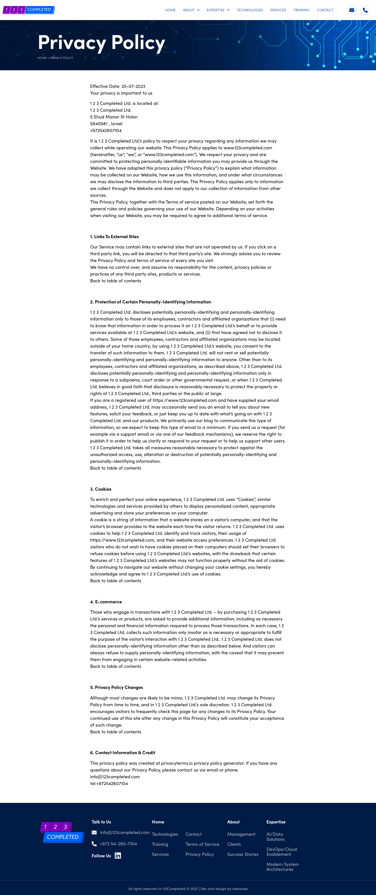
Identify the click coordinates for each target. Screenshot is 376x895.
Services (278, 10)
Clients (234, 844)
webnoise (240, 888)
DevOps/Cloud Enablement (281, 851)
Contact (325, 10)
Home (170, 10)
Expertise (218, 10)
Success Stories (242, 854)
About (191, 10)
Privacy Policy (200, 854)
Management (241, 834)
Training (301, 10)
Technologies (250, 10)
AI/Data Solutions (275, 836)
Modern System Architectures (282, 866)
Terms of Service (202, 844)
